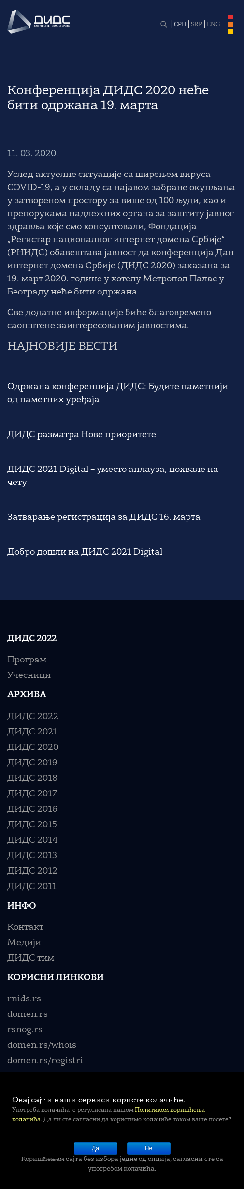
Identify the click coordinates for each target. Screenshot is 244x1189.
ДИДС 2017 (32, 794)
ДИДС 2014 (32, 840)
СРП (180, 25)
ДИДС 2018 (32, 778)
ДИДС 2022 (32, 716)
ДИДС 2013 (32, 855)
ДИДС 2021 (32, 732)
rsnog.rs (25, 1030)
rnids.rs (24, 999)
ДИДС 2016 (32, 809)
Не (148, 1148)
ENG (213, 25)
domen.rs (27, 1014)
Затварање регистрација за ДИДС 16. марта (104, 517)
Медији (24, 943)
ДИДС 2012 (32, 871)
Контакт (25, 927)
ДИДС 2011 (32, 886)
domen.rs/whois (41, 1045)
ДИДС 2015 (32, 825)
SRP (196, 25)
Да (95, 1148)
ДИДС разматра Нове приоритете (81, 434)
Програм (26, 660)
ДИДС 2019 (32, 763)
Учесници (29, 675)
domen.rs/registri (45, 1061)
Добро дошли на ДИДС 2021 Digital (84, 552)
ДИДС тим (30, 958)
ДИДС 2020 (32, 747)
